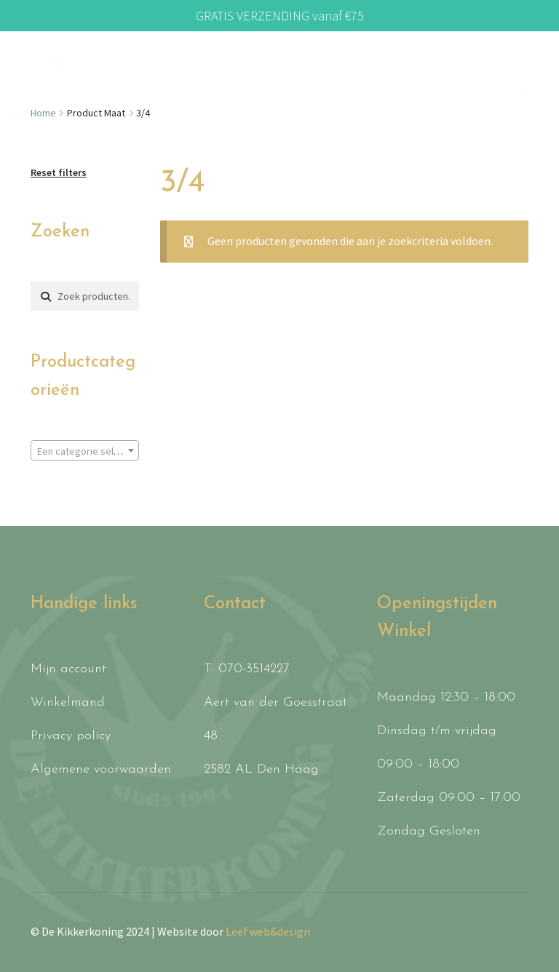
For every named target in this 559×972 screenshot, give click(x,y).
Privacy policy (71, 736)
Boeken (338, 78)
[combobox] (85, 450)
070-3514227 (254, 669)
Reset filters (59, 172)
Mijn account (68, 669)
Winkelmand (68, 702)
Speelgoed (165, 78)
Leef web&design (268, 931)
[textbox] (84, 451)
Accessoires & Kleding (276, 78)
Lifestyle (395, 78)
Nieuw (107, 88)
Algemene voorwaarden (101, 769)
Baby (219, 78)
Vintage (453, 78)
